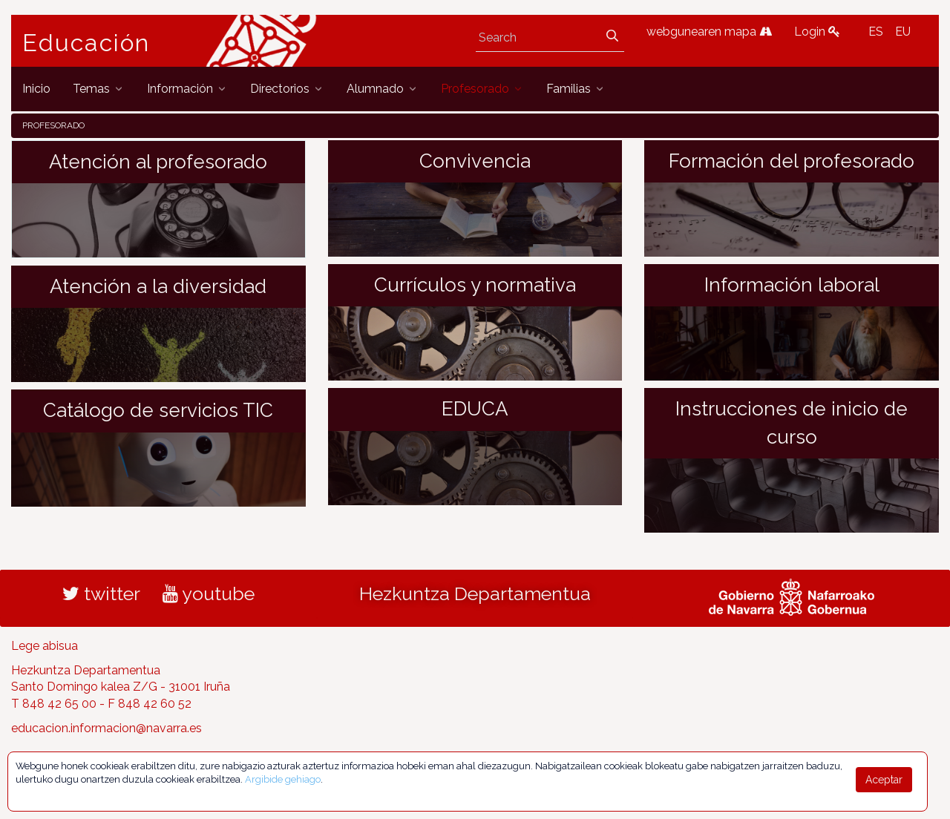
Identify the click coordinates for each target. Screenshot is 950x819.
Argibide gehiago (283, 779)
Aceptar (883, 780)
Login (817, 31)
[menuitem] (36, 89)
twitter (101, 593)
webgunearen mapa (709, 31)
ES (875, 31)
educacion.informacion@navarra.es (106, 728)
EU (903, 31)
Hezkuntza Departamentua (475, 593)
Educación (86, 43)
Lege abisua (44, 646)
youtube (209, 593)
